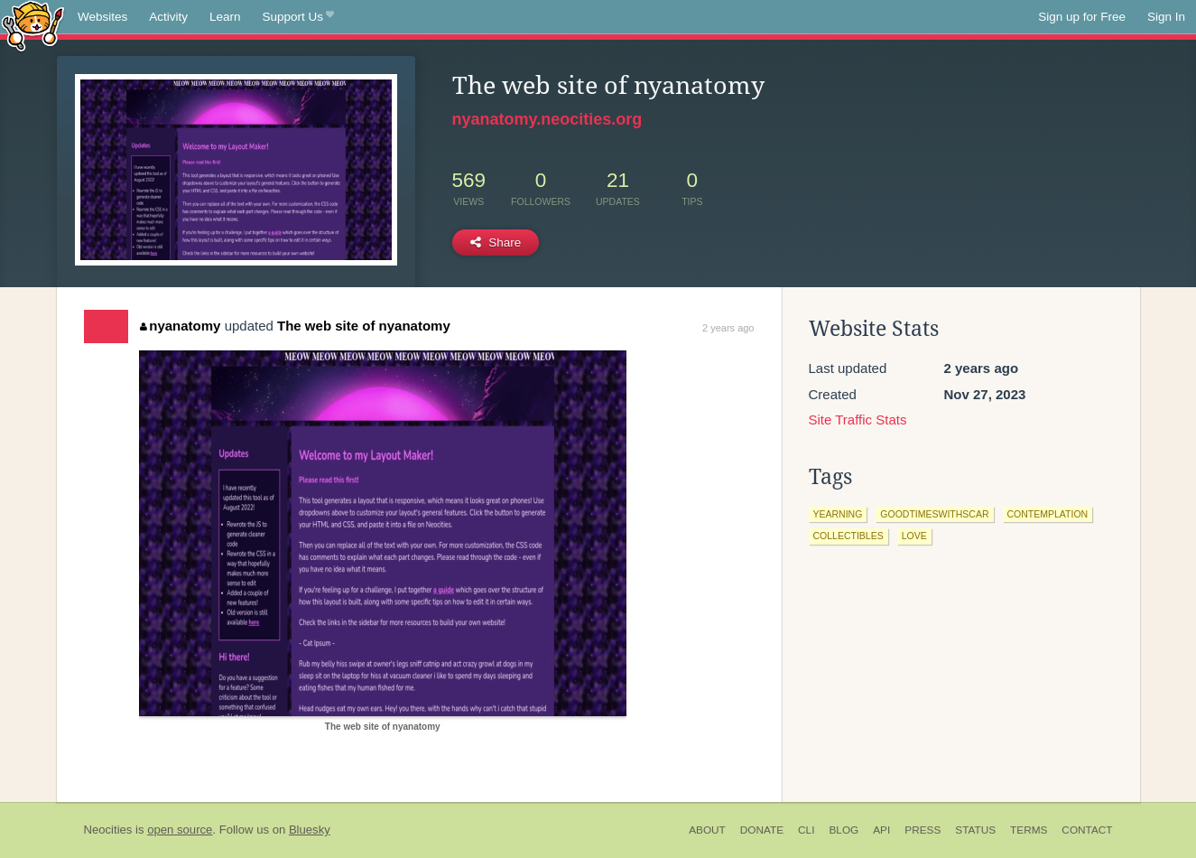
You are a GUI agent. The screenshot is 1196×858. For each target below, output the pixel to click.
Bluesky (309, 829)
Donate (761, 830)
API (881, 830)
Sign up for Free (1082, 16)
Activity (168, 16)
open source (179, 829)
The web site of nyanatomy (363, 325)
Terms (1028, 830)
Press (922, 830)
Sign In (1166, 16)
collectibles (848, 535)
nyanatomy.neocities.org (547, 119)
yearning (838, 513)
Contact (1087, 830)
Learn (225, 16)
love (914, 535)
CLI (806, 830)
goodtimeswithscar (934, 513)
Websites (102, 16)
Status (975, 830)
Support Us (298, 17)
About (707, 830)
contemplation (1048, 513)
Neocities (108, 829)
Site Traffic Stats (858, 419)
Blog (843, 830)
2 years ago (728, 327)
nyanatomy (180, 325)
